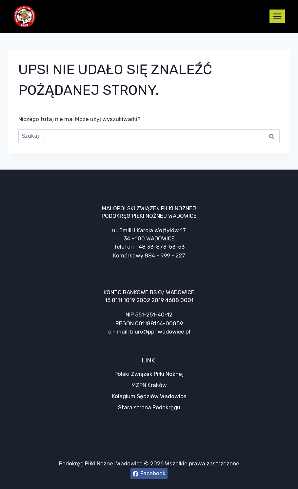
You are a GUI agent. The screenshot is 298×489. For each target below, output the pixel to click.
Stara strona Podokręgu (149, 407)
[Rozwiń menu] (277, 16)
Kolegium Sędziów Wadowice (149, 396)
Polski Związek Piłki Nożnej (149, 374)
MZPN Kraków (149, 385)
